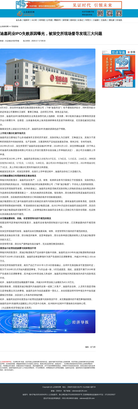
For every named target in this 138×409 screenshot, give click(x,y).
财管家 (66, 20)
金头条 (19, 20)
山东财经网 (4, 26)
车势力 (88, 20)
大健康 (96, 20)
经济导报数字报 (88, 12)
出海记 (80, 20)
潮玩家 (112, 20)
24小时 (34, 20)
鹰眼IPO (57, 20)
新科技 (73, 20)
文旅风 (104, 20)
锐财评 (26, 20)
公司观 (49, 20)
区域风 (119, 20)
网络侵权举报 (87, 15)
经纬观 (42, 20)
